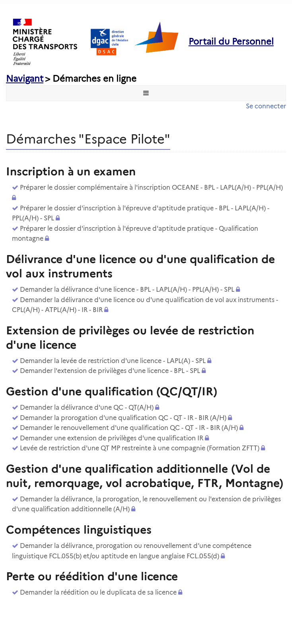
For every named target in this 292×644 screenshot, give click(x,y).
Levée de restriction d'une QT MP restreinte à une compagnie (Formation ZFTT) (139, 448)
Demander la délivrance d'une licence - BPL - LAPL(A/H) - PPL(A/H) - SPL (127, 289)
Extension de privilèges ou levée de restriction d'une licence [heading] (130, 337)
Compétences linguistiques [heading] (79, 529)
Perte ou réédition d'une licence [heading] (92, 576)
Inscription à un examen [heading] (71, 171)
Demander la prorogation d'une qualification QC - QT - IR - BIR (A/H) (123, 418)
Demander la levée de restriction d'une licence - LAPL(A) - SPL (113, 361)
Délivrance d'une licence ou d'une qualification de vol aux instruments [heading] (140, 266)
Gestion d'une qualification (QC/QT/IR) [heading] (111, 391)
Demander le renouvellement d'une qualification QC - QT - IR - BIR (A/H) (129, 428)
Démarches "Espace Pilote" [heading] (88, 139)
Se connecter (266, 106)
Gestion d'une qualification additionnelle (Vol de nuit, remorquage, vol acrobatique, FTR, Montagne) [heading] (144, 476)
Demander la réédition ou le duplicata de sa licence (98, 592)
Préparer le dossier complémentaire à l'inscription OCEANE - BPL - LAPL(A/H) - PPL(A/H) (151, 187)
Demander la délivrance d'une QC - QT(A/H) (87, 407)
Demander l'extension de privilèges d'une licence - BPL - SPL (110, 371)
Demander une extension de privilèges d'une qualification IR (111, 438)
